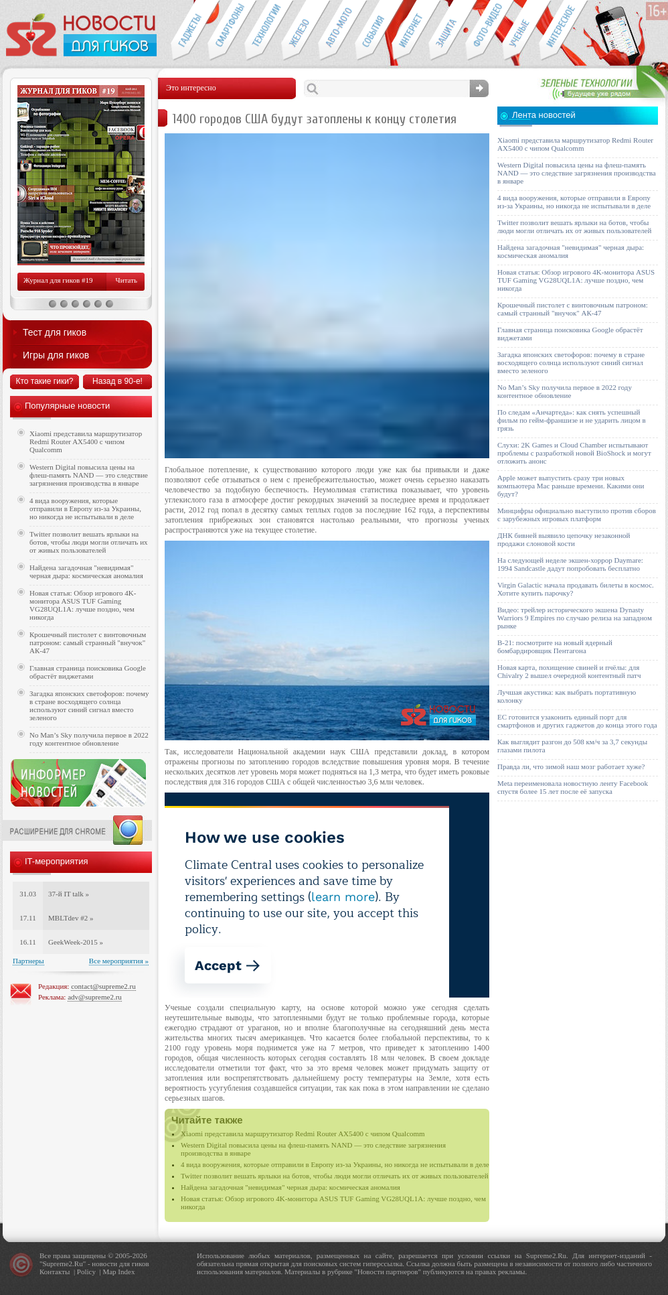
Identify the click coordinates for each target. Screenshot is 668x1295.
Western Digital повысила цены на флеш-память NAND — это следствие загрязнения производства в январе (88, 475)
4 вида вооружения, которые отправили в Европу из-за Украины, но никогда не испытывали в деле (335, 1164)
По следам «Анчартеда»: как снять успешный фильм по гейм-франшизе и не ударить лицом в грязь (571, 420)
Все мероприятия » (119, 961)
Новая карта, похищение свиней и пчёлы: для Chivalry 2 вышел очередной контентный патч (569, 671)
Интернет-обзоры (410, 31)
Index (126, 1272)
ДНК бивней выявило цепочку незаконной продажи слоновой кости (564, 539)
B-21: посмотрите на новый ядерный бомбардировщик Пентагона (554, 646)
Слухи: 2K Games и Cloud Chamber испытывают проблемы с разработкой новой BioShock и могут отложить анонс (574, 453)
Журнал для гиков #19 (57, 280)
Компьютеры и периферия (299, 31)
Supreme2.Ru (63, 1263)
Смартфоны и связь (225, 31)
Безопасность (446, 31)
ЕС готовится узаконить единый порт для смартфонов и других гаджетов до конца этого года (577, 721)
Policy (86, 1272)
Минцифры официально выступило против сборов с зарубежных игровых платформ (576, 514)
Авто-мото (336, 31)
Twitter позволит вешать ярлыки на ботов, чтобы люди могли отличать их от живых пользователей (335, 1176)
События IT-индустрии (373, 31)
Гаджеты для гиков (188, 31)
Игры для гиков (56, 355)
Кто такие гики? (44, 381)
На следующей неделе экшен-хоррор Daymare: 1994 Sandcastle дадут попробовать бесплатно (570, 564)
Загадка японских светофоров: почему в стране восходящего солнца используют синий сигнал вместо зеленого (89, 705)
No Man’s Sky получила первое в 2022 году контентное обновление (89, 739)
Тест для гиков (54, 332)
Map (109, 1272)
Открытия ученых (520, 31)
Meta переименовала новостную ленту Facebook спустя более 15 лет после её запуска (572, 787)
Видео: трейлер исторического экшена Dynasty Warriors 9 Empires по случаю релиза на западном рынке (574, 618)
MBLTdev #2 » (70, 918)
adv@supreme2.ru (95, 997)
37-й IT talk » (68, 894)
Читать (126, 280)
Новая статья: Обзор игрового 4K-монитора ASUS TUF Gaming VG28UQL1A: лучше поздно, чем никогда (82, 605)
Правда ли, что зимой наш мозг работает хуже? (571, 766)
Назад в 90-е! (117, 381)
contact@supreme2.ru (103, 986)
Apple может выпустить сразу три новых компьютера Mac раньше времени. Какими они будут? (570, 486)
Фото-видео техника (483, 31)
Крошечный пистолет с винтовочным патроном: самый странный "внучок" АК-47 (87, 642)
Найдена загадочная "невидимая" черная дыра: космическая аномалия (290, 1187)
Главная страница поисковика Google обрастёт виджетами (87, 672)
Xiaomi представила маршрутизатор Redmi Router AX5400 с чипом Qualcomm (303, 1134)
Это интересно (563, 31)
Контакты (54, 1272)
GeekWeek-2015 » (75, 942)
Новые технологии (262, 31)
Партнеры (28, 961)
